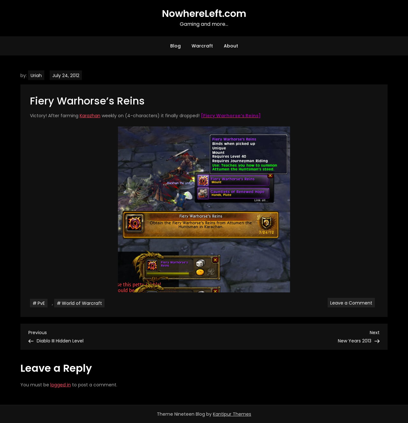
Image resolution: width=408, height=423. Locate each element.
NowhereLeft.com (204, 13)
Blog (175, 46)
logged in (60, 385)
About (231, 46)
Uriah (36, 75)
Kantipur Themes (232, 414)
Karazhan (90, 115)
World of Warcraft (82, 303)
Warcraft (202, 46)
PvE (41, 303)
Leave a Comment (352, 302)
